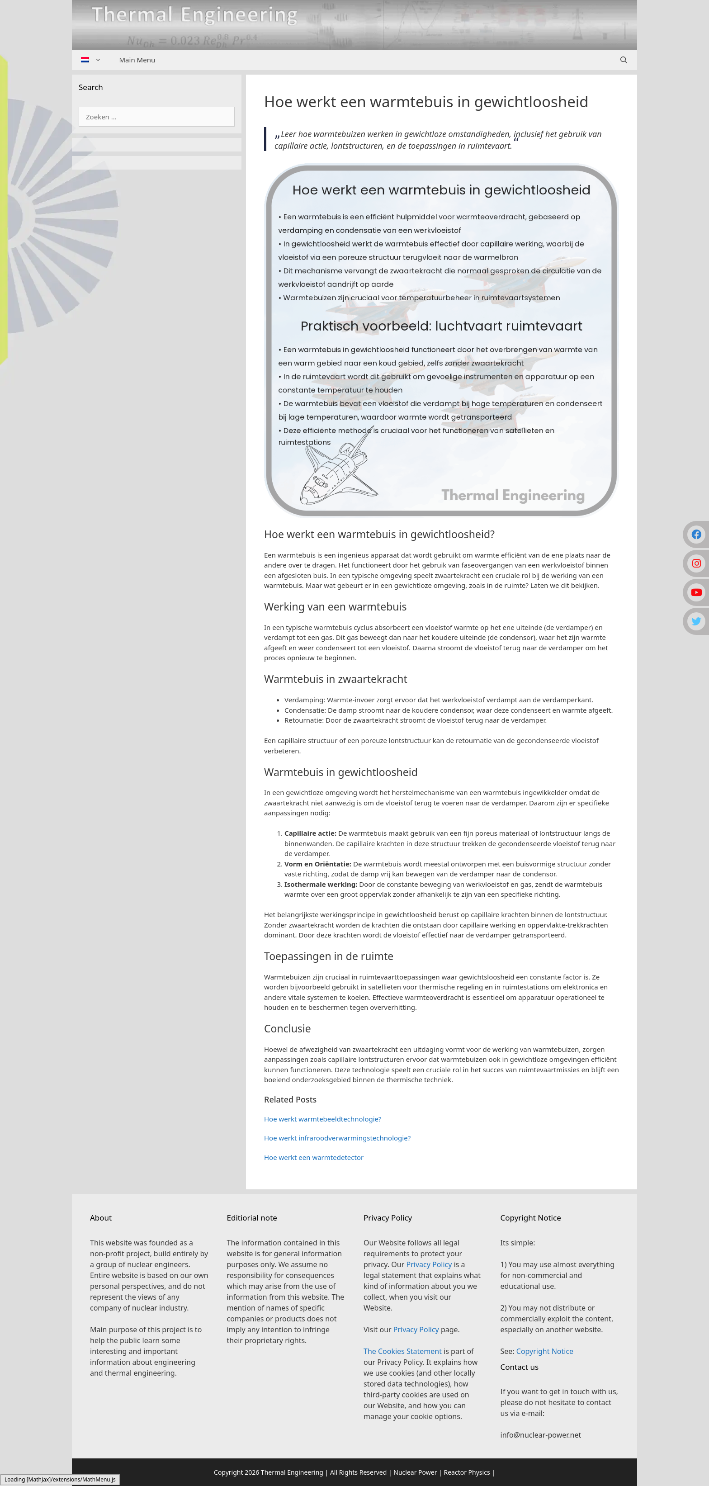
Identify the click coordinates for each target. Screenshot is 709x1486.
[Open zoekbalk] (623, 60)
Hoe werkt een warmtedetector (314, 1157)
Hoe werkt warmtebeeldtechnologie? (323, 1118)
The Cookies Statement (403, 1351)
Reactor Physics (467, 1472)
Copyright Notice (544, 1351)
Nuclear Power (415, 1472)
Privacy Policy (429, 1264)
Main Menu (137, 59)
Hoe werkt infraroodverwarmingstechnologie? (337, 1137)
